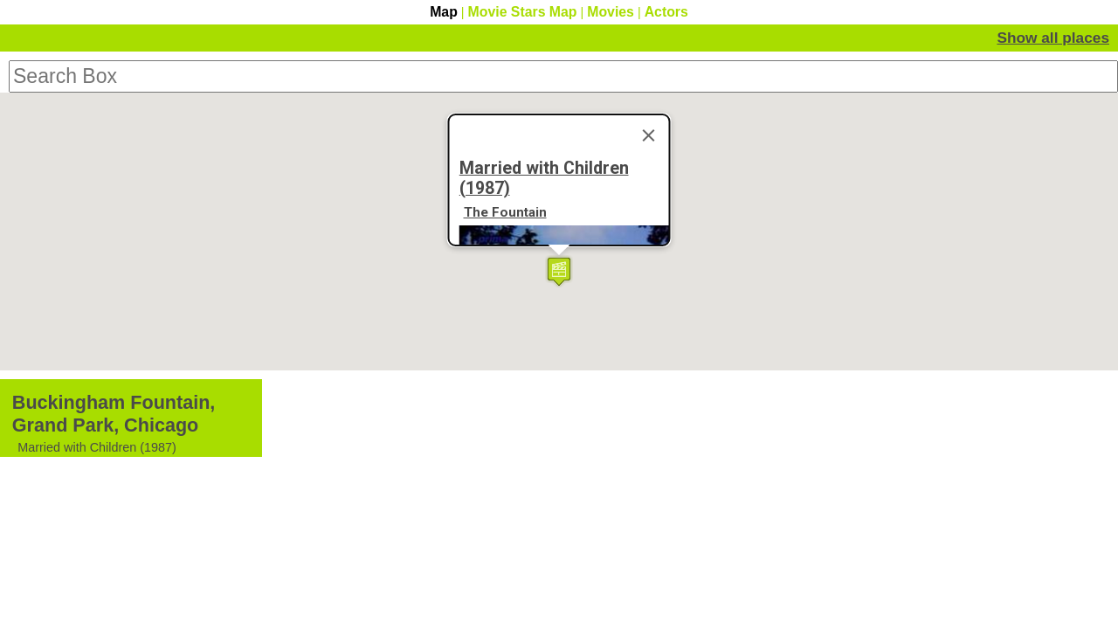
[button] (559, 503)
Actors (666, 11)
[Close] (649, 427)
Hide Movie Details (956, 36)
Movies (610, 11)
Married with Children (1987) (544, 470)
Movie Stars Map (522, 11)
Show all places (1062, 36)
